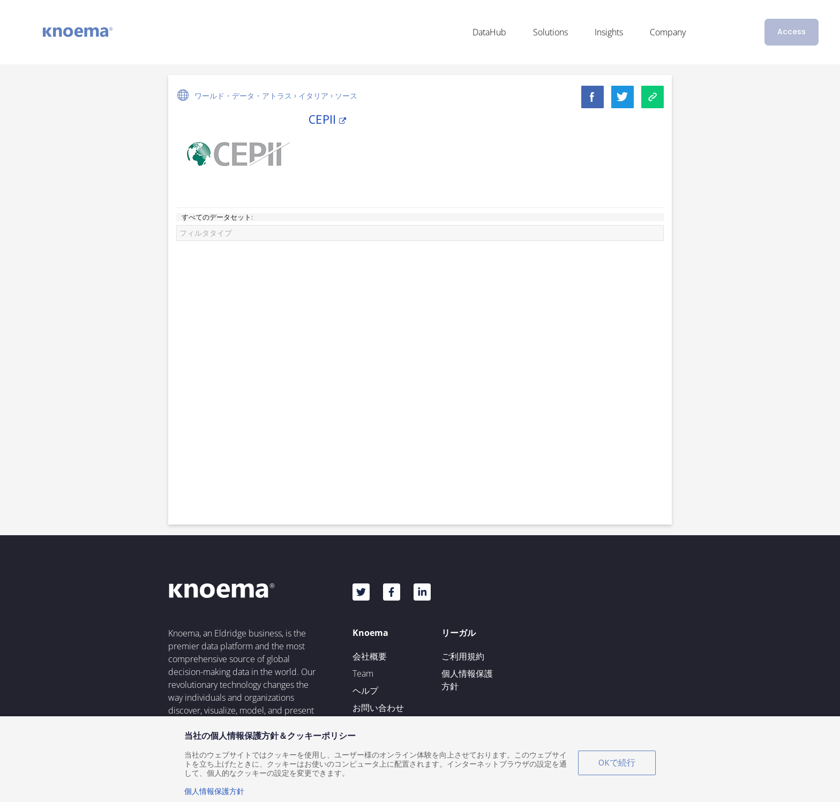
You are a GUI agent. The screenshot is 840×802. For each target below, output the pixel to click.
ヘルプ (365, 690)
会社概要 (369, 656)
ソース (346, 96)
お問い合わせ (378, 708)
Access (791, 31)
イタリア (313, 96)
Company (668, 32)
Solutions (550, 32)
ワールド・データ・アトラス (243, 96)
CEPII (327, 119)
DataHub (489, 32)
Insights (609, 32)
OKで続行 (616, 762)
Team (362, 673)
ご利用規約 (462, 656)
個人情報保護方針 (467, 680)
